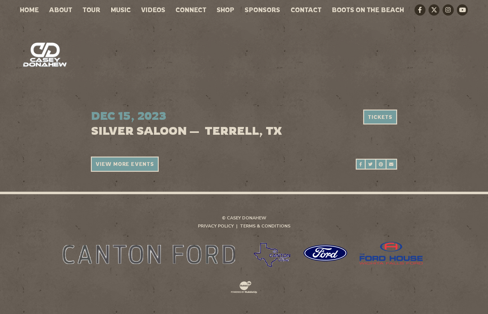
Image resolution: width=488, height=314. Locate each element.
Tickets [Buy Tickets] (380, 117)
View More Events (125, 164)
